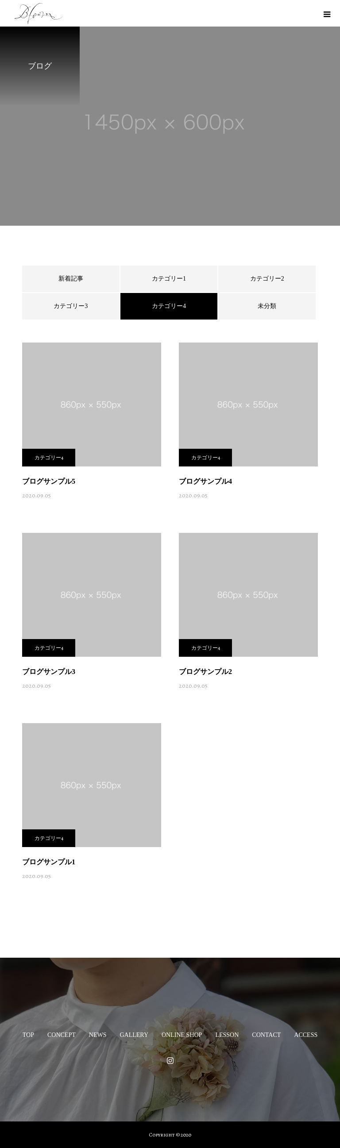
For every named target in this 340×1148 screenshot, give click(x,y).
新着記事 (70, 278)
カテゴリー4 (49, 457)
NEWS (98, 1035)
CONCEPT (61, 1035)
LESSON (227, 1035)
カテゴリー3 (71, 306)
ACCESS (305, 1035)
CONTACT (266, 1035)
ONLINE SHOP (182, 1035)
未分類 (267, 306)
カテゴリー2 (267, 278)
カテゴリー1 (169, 278)
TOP (28, 1035)
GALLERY (134, 1035)
